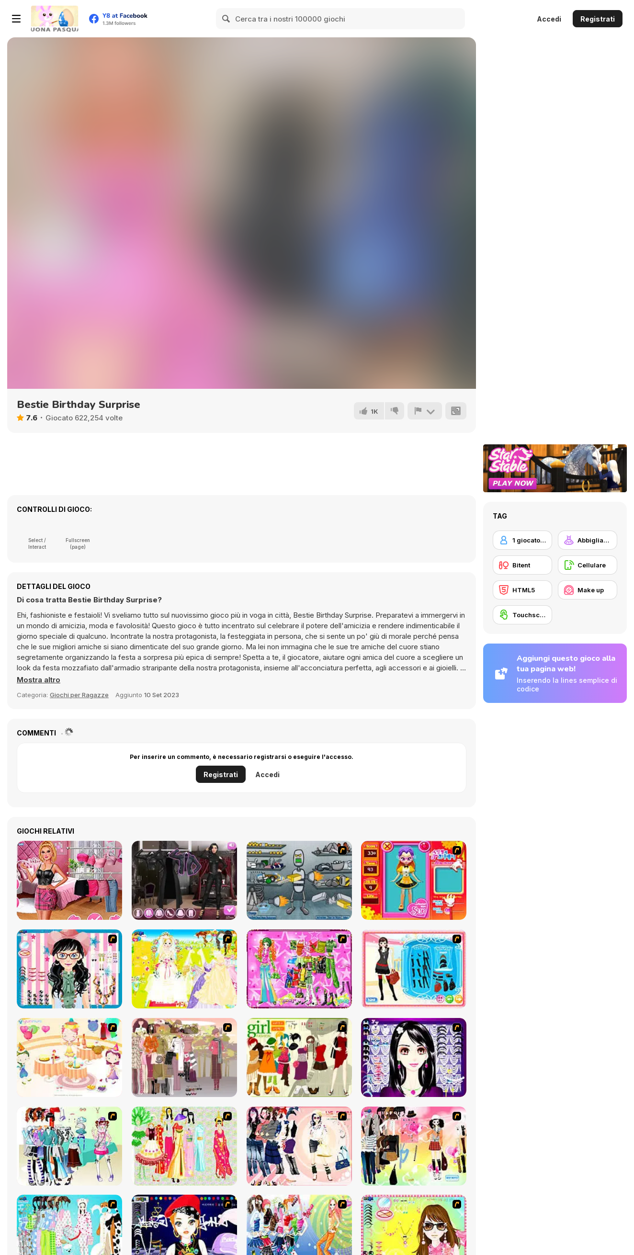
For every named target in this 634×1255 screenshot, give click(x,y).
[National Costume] (184, 1146)
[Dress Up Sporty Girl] (299, 1146)
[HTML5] (522, 589)
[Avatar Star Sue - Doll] (413, 880)
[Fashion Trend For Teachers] (184, 1057)
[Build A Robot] (299, 880)
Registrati (597, 19)
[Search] (226, 18)
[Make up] (587, 589)
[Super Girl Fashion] (299, 1057)
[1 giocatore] (522, 540)
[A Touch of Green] (299, 968)
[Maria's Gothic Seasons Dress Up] (184, 880)
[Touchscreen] (522, 614)
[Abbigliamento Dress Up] (587, 540)
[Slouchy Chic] (413, 1146)
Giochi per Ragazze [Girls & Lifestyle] (79, 695)
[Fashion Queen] (413, 968)
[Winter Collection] (69, 1146)
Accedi (549, 19)
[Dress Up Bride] (184, 968)
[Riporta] (425, 410)
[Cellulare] (587, 565)
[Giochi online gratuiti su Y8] (55, 18)
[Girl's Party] (69, 1057)
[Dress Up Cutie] (69, 968)
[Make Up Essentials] (413, 1057)
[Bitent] (522, 565)
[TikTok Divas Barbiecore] (69, 880)
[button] (38, 680)
